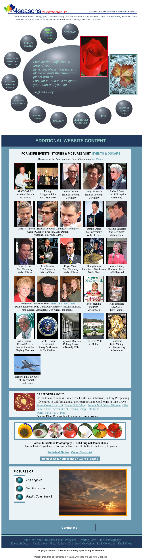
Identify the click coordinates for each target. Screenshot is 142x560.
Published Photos (58, 452)
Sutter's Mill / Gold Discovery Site (108, 405)
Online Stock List (81, 452)
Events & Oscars (21, 543)
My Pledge (97, 159)
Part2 (48, 412)
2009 (72, 303)
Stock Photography (110, 539)
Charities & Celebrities (81, 543)
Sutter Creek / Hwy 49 (50, 405)
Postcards (70, 539)
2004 (59, 303)
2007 (66, 303)
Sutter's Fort (44, 409)
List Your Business (98, 557)
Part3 (56, 412)
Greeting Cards (87, 539)
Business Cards (54, 539)
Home (26, 539)
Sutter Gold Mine (75, 405)
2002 (53, 303)
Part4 (63, 412)
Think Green (125, 543)
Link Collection (106, 543)
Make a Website (76, 557)
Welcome (37, 539)
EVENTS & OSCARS (106, 153)
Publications (40, 543)
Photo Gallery (57, 543)
